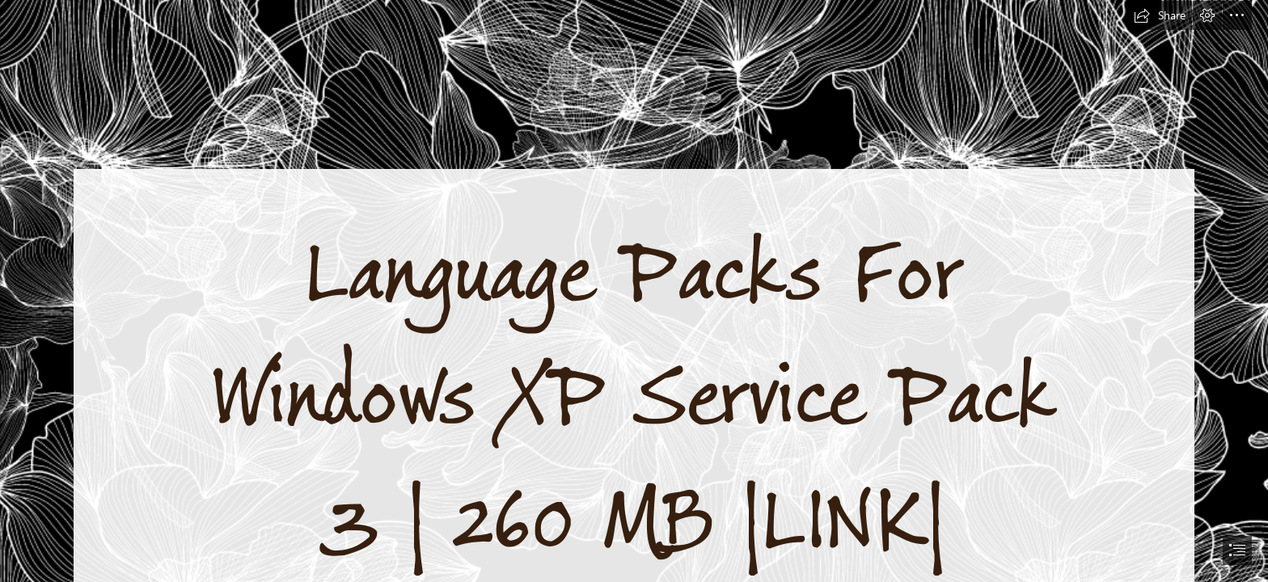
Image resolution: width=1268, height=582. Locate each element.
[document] (634, 291)
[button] (1159, 15)
